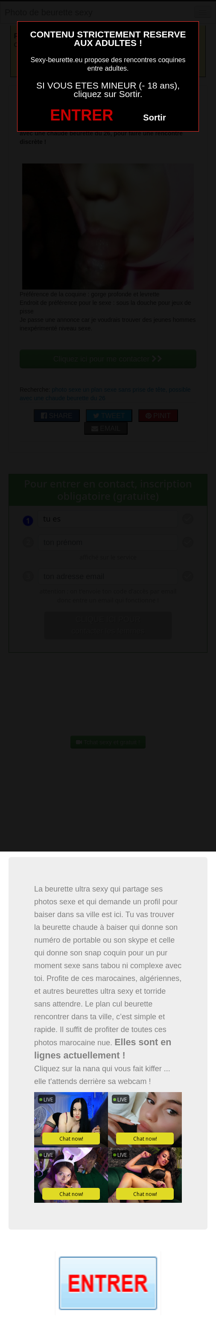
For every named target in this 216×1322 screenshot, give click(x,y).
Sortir (154, 117)
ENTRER (81, 115)
